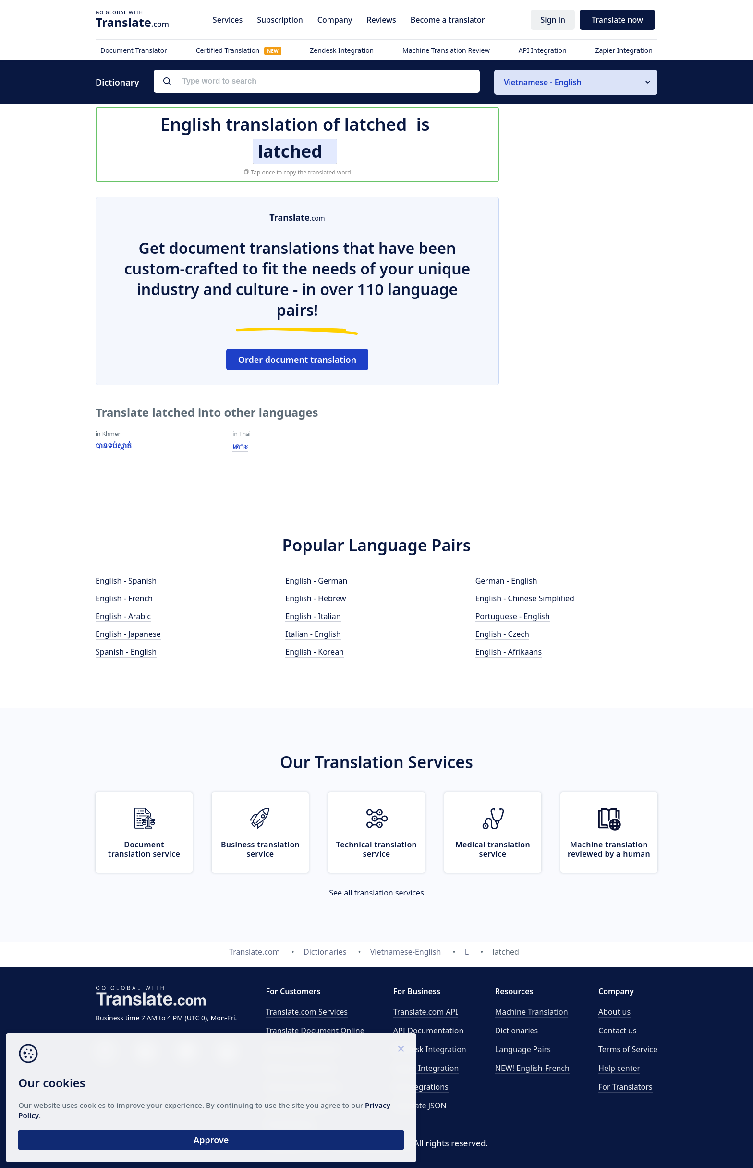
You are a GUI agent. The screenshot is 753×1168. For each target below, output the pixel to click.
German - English (506, 580)
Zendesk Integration (342, 50)
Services (228, 19)
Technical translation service (376, 849)
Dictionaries (516, 1030)
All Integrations (421, 1086)
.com (132, 22)
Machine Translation (531, 1011)
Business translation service (260, 849)
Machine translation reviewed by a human (609, 849)
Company (334, 19)
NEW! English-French (532, 1068)
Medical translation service (492, 849)
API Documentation (428, 1030)
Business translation (302, 1049)
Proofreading (289, 1124)
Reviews (381, 19)
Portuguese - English (512, 616)
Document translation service (144, 849)
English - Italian (312, 616)
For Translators (625, 1086)
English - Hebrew (315, 598)
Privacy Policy (92, 1109)
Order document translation (297, 359)
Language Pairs (523, 1049)
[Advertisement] (585, 341)
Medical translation (300, 1068)
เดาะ (240, 446)
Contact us (617, 1030)
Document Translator (133, 50)
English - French (124, 598)
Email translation (296, 1105)
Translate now (617, 19)
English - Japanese (128, 634)
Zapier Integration (624, 50)
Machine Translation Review (446, 50)
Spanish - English (126, 651)
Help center (619, 1068)
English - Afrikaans (508, 651)
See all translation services (376, 892)
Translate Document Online (315, 1030)
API (425, 1011)
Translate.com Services (307, 1011)
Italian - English (312, 634)
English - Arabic (123, 616)
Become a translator (448, 19)
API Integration (543, 50)
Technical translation (303, 1086)
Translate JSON (420, 1105)
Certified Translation (238, 50)
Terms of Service (627, 1049)
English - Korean (314, 651)
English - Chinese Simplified (524, 598)
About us (614, 1011)
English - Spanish (126, 580)
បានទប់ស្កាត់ (114, 445)
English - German (316, 580)
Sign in (552, 19)
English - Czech (502, 634)
